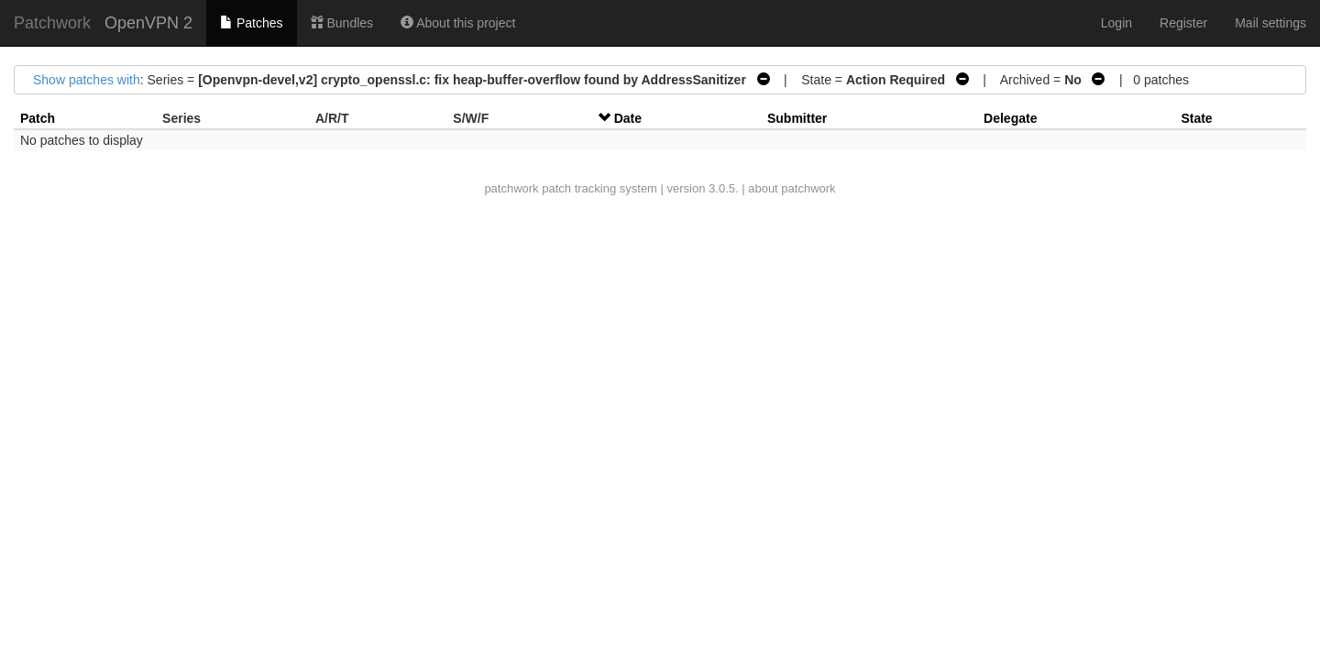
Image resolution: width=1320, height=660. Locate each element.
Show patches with (86, 79)
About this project (458, 23)
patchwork (511, 188)
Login (1116, 23)
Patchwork (52, 23)
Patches (251, 23)
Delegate (1010, 118)
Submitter (797, 118)
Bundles (342, 23)
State (1196, 118)
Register (1183, 23)
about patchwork (791, 188)
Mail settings (1270, 23)
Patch (37, 118)
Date (628, 118)
